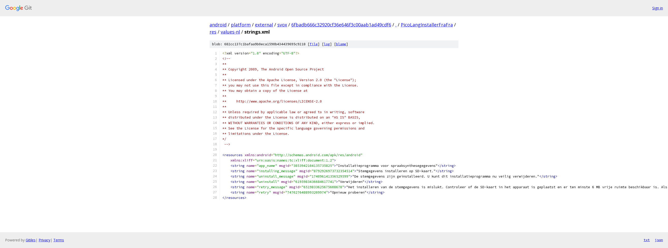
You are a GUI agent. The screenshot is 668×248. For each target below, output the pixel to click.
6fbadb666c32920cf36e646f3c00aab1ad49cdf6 (341, 25)
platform (241, 25)
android (218, 25)
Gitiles (31, 240)
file (314, 44)
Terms (58, 240)
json (659, 240)
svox (282, 25)
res (213, 32)
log (327, 44)
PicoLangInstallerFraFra (427, 25)
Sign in (657, 8)
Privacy (44, 240)
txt (647, 240)
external (264, 25)
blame (341, 44)
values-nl (230, 32)
